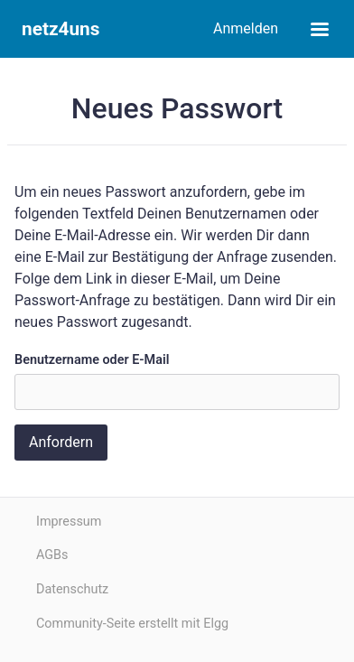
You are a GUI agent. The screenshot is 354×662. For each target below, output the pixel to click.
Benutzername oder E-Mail (91, 360)
